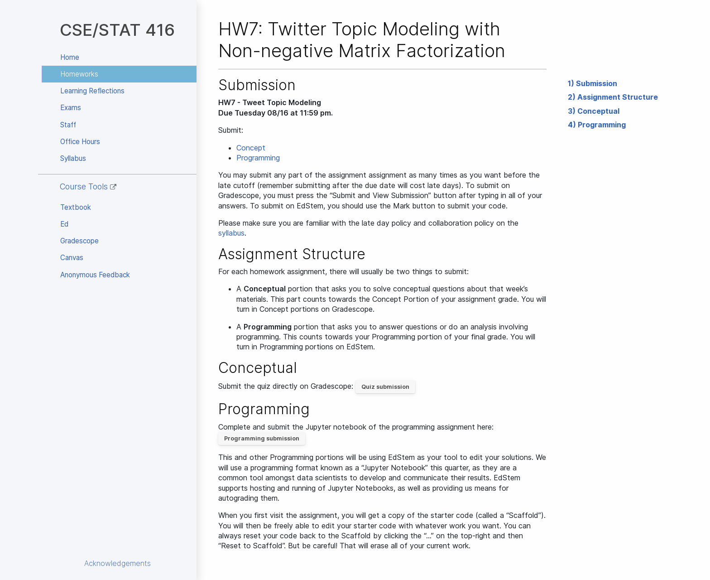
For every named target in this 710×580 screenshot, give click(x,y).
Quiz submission (385, 386)
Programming (602, 124)
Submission (596, 83)
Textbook (75, 207)
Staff (68, 125)
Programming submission (261, 438)
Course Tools (88, 186)
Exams (70, 107)
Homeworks (79, 74)
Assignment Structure (617, 97)
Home (69, 57)
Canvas (71, 257)
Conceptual (598, 111)
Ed (64, 224)
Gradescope (79, 241)
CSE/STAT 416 (117, 29)
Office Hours (80, 141)
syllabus (231, 232)
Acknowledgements (117, 563)
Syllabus (73, 158)
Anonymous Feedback (95, 275)
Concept (250, 147)
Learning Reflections (92, 91)
